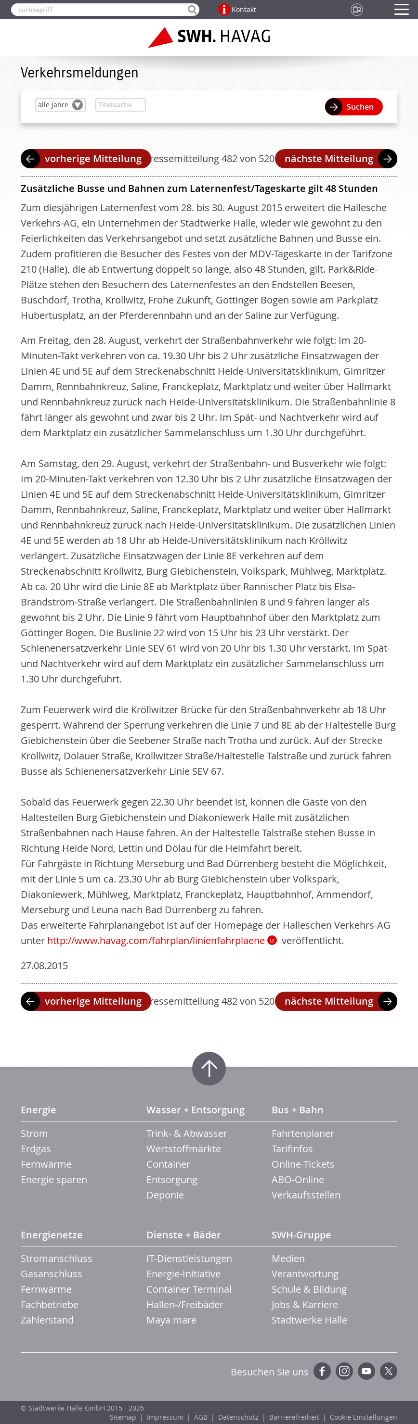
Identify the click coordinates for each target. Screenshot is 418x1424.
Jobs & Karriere (305, 1304)
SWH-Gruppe (301, 1234)
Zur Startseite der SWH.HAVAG (209, 37)
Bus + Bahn (298, 1109)
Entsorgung (171, 1179)
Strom (34, 1133)
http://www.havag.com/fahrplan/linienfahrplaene (156, 940)
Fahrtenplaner (303, 1133)
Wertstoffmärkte (183, 1148)
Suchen (360, 106)
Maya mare (171, 1319)
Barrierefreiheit (294, 1417)
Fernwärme (46, 1164)
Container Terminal (189, 1289)
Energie (38, 1109)
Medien (288, 1258)
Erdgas (36, 1148)
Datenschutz (238, 1417)
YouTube (366, 1371)
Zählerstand (47, 1319)
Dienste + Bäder (183, 1234)
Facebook (322, 1371)
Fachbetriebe (49, 1304)
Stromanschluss (56, 1258)
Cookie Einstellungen (363, 1417)
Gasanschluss (51, 1273)
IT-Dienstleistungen (189, 1258)
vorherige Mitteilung (93, 158)
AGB (201, 1417)
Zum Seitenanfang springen (209, 1068)
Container (168, 1164)
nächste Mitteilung (329, 158)
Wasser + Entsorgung (195, 1109)
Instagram (344, 1371)
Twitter (388, 1371)
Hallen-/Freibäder (184, 1304)
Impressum (165, 1417)
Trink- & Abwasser (186, 1133)
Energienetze (52, 1234)
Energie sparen (54, 1179)
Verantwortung (305, 1273)
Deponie (165, 1194)
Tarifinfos (292, 1148)
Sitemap (123, 1417)
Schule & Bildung (309, 1289)
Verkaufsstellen (306, 1194)
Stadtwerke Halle (309, 1319)
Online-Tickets (303, 1164)
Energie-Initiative (183, 1273)
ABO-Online (298, 1179)
